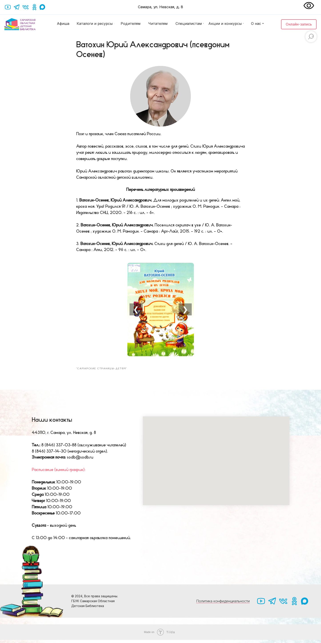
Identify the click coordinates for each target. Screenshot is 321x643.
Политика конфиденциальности (223, 604)
